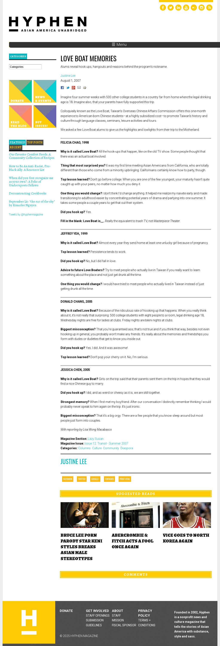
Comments (136, 574)
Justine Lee (74, 461)
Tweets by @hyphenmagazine (26, 214)
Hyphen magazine (29, 622)
